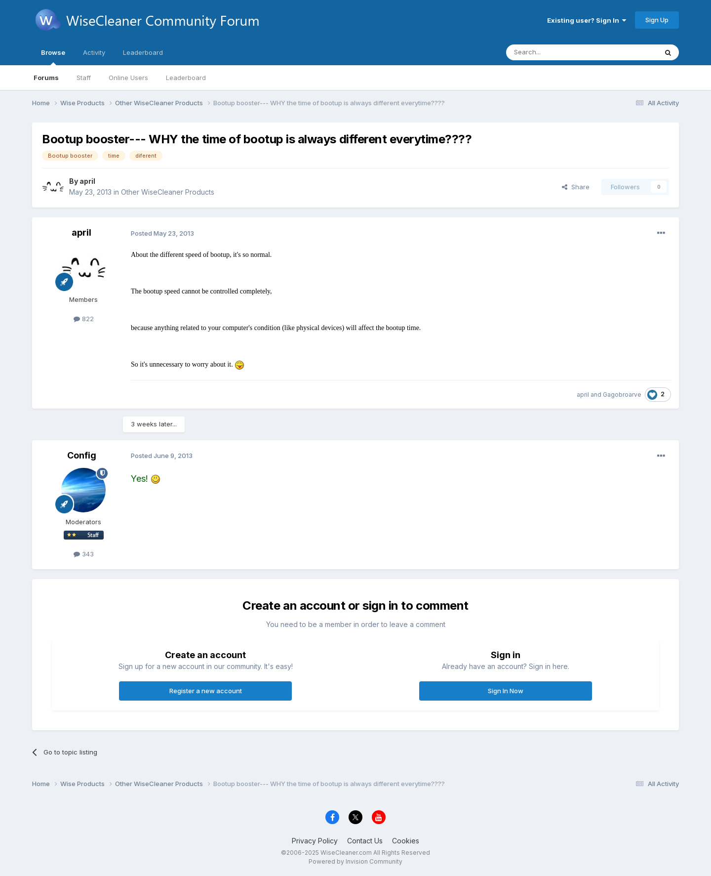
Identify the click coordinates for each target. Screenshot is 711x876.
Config (81, 455)
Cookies (405, 840)
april (87, 181)
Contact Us (365, 840)
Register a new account (205, 691)
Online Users (128, 78)
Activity (94, 52)
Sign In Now (505, 691)
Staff (84, 78)
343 (84, 554)
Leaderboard (186, 78)
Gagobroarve (622, 394)
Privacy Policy (315, 840)
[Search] (556, 52)
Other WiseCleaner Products (167, 192)
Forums (46, 78)
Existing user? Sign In (586, 20)
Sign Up (657, 20)
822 (84, 319)
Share (576, 187)
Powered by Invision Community (355, 861)
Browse (53, 56)
